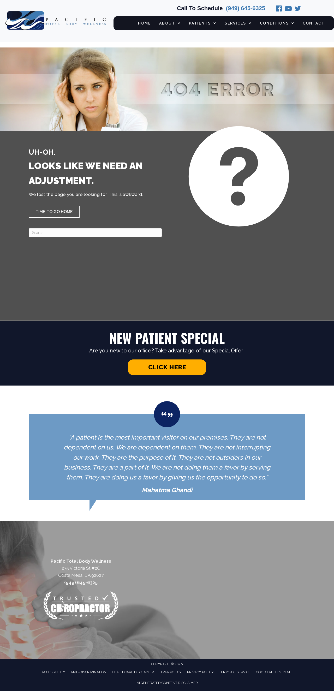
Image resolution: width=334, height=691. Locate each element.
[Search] (95, 232)
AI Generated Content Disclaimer (167, 683)
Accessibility (53, 672)
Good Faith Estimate (274, 672)
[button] (54, 212)
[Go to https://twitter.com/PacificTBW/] (297, 9)
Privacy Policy (200, 672)
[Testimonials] (167, 450)
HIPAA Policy (170, 672)
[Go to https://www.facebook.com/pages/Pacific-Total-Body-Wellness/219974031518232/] (279, 9)
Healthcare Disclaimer (133, 672)
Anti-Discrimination (88, 672)
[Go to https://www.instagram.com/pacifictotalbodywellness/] (288, 9)
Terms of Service (234, 672)
